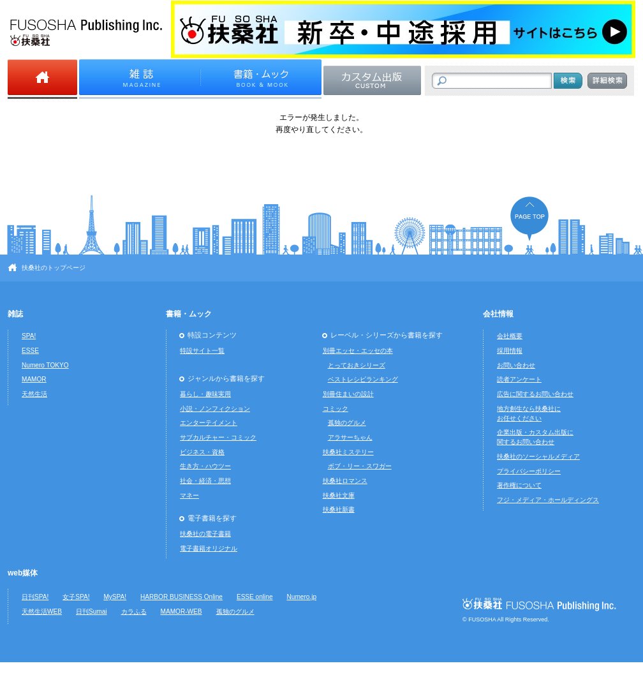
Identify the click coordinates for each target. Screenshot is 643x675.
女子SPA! (76, 596)
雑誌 (15, 313)
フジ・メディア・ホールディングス (548, 499)
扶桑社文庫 (339, 495)
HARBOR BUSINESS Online (181, 596)
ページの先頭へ (529, 218)
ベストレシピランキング (363, 379)
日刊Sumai (91, 611)
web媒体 (23, 572)
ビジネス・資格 (202, 452)
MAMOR (34, 379)
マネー (189, 495)
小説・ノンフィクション (215, 408)
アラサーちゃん (350, 437)
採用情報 (509, 350)
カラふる (134, 611)
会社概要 (509, 335)
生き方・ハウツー (205, 466)
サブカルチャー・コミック (218, 437)
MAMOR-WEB (181, 611)
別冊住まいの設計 (348, 393)
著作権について (519, 485)
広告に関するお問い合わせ (535, 393)
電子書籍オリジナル (208, 548)
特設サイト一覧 (202, 350)
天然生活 (34, 393)
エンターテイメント (208, 422)
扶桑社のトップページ (53, 267)
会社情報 (498, 313)
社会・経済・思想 (205, 480)
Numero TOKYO (45, 365)
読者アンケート (519, 379)
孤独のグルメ (347, 422)
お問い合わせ (516, 365)
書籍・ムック (189, 313)
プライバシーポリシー (529, 471)
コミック (335, 408)
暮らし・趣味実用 (205, 393)
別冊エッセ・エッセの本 (358, 350)
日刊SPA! (35, 596)
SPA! (29, 335)
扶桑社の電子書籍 (205, 533)
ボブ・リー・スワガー (360, 466)
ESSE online (255, 596)
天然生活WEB (42, 611)
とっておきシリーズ (356, 365)
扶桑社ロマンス (345, 480)
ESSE (30, 350)
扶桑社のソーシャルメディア (538, 456)
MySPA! (114, 596)
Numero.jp (302, 596)
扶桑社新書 (339, 509)
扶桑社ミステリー (348, 452)
